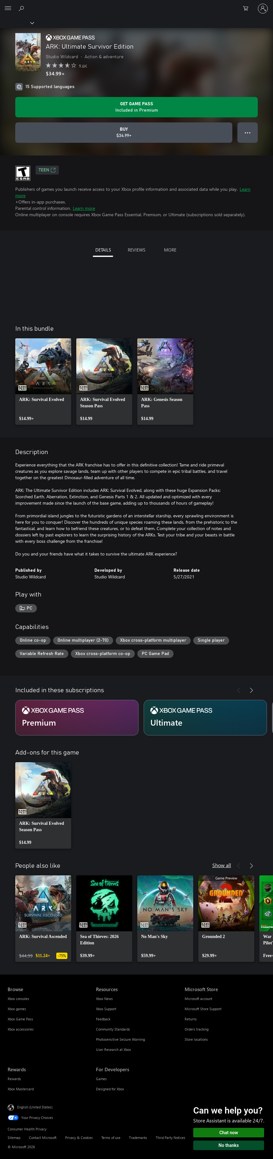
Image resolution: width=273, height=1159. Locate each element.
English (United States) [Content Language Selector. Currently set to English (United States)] (34, 1107)
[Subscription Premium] (77, 717)
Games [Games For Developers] (101, 1079)
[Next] (251, 690)
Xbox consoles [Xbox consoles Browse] (18, 999)
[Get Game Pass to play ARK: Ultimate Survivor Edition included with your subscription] (136, 107)
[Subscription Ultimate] (205, 717)
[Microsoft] (136, 5)
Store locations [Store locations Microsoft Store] (196, 1039)
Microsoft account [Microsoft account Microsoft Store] (198, 999)
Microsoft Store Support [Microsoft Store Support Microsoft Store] (203, 1009)
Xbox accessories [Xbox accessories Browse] (21, 1029)
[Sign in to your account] (262, 8)
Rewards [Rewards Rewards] (14, 1079)
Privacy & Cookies (79, 1137)
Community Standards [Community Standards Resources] (113, 1029)
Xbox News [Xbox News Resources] (104, 999)
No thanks (229, 1145)
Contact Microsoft (43, 1137)
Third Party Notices (170, 1137)
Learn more (84, 208)
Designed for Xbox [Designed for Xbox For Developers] (110, 1089)
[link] (43, 381)
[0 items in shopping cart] (247, 8)
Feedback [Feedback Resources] (103, 1019)
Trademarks (138, 1137)
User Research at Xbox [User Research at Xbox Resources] (113, 1049)
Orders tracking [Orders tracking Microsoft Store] (196, 1029)
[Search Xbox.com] (22, 8)
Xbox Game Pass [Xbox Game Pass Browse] (20, 1019)
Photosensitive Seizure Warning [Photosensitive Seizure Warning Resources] (120, 1039)
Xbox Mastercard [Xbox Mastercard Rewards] (21, 1089)
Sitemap (14, 1137)
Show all (221, 865)
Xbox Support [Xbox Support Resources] (106, 1009)
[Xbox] (17, 22)
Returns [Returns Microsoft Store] (191, 1019)
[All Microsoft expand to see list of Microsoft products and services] (8, 8)
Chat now (228, 1132)
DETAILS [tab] (103, 250)
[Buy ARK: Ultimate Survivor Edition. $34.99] (123, 132)
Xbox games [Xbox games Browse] (17, 1009)
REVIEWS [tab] (136, 250)
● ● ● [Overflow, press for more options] (248, 132)
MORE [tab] (170, 250)
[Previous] (238, 690)
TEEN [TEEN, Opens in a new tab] (47, 170)
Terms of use (110, 1137)
